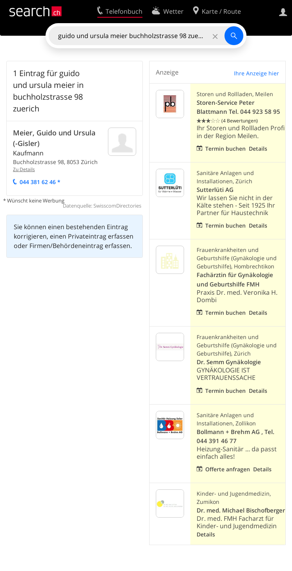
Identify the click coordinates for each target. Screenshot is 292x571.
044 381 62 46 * (40, 182)
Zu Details (24, 169)
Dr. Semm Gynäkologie (229, 362)
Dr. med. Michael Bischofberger (241, 510)
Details (258, 148)
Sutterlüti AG (215, 190)
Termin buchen (225, 148)
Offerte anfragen (227, 469)
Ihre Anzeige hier (256, 73)
